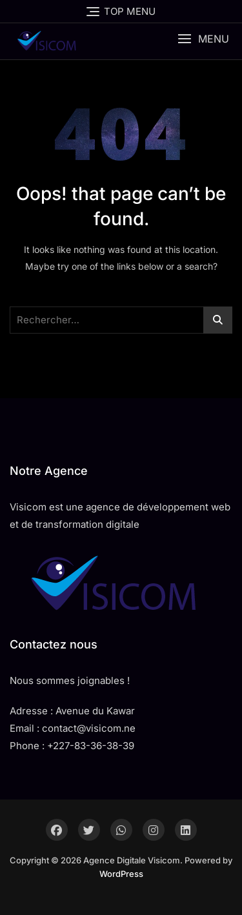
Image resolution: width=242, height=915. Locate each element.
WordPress (121, 874)
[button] (203, 39)
